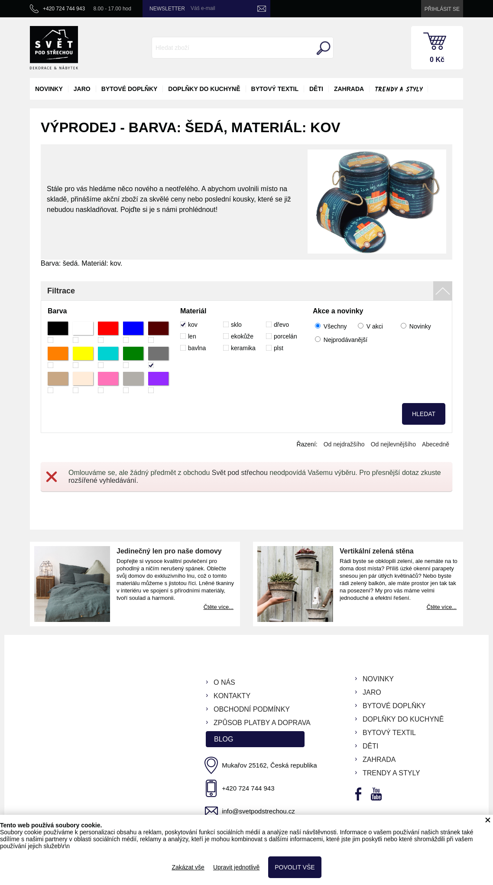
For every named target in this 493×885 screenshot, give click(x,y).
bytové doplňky (129, 88)
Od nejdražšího (344, 444)
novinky (49, 88)
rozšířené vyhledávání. (103, 480)
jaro (82, 88)
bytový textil (274, 88)
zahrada (349, 88)
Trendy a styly (398, 89)
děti (316, 88)
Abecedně (435, 444)
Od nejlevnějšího (393, 444)
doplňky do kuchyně (204, 88)
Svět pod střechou (240, 472)
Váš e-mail (203, 8)
